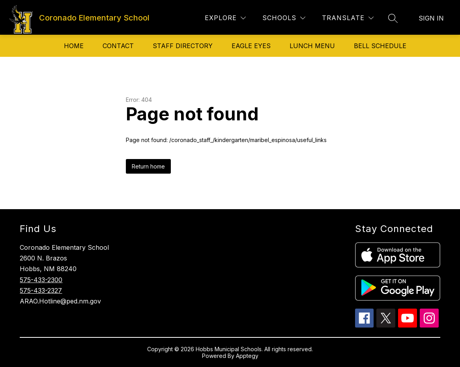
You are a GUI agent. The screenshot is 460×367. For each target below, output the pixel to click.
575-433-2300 (41, 280)
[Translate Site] (348, 18)
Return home (148, 166)
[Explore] (225, 18)
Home (74, 46)
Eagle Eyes (251, 46)
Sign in (431, 18)
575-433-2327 (41, 290)
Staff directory (183, 46)
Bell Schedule (380, 46)
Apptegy (247, 355)
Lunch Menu (312, 46)
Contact (118, 46)
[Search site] (393, 18)
